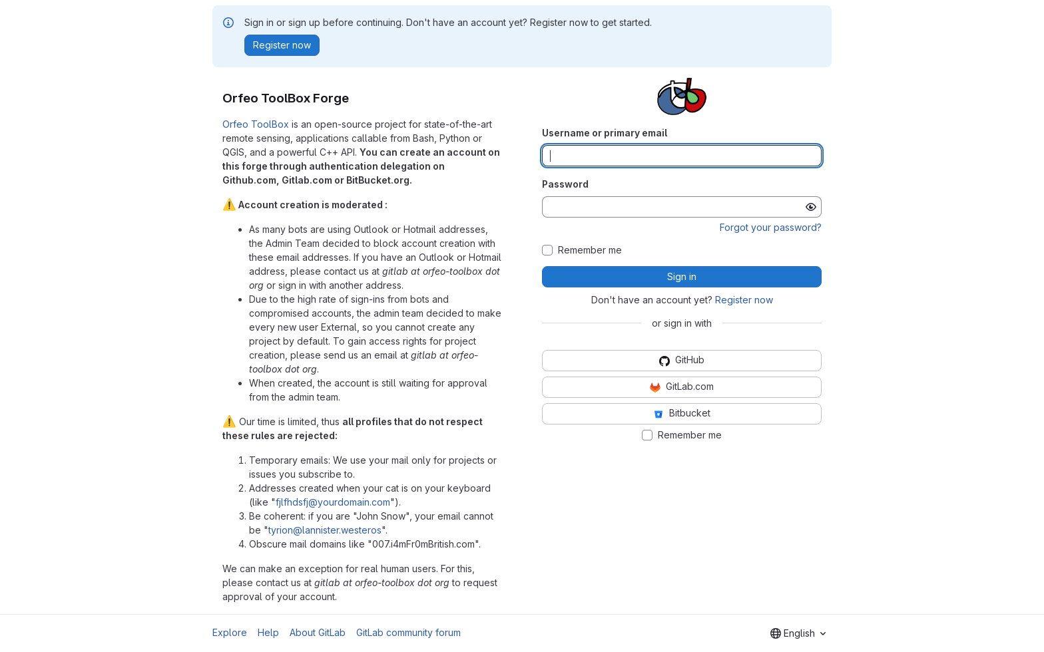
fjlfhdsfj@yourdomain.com (333, 502)
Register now (744, 299)
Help (268, 632)
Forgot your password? (771, 227)
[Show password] (811, 207)
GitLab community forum (408, 632)
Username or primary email (604, 132)
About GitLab (318, 632)
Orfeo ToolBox (255, 124)
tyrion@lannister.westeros (325, 530)
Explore (229, 632)
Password (565, 184)
